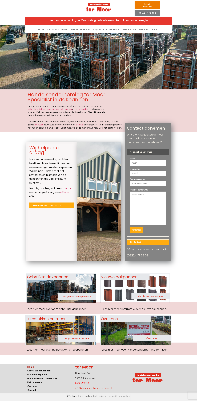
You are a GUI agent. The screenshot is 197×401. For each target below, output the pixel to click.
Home (41, 29)
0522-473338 (82, 383)
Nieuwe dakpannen (80, 29)
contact (39, 125)
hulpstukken (82, 109)
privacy (102, 396)
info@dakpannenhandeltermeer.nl (93, 388)
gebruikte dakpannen (39, 109)
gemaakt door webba (119, 396)
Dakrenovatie (129, 29)
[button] (148, 152)
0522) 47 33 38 (138, 255)
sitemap (83, 396)
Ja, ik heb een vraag (142, 152)
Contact (155, 29)
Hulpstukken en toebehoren (106, 29)
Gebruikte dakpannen (57, 29)
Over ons (143, 29)
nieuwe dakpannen (61, 109)
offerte (79, 125)
